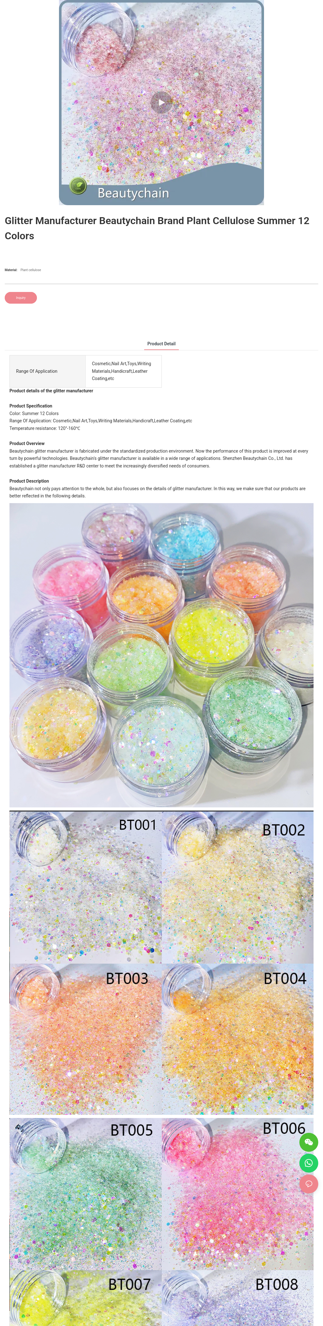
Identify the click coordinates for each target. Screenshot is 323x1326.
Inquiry (21, 298)
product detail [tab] (161, 343)
